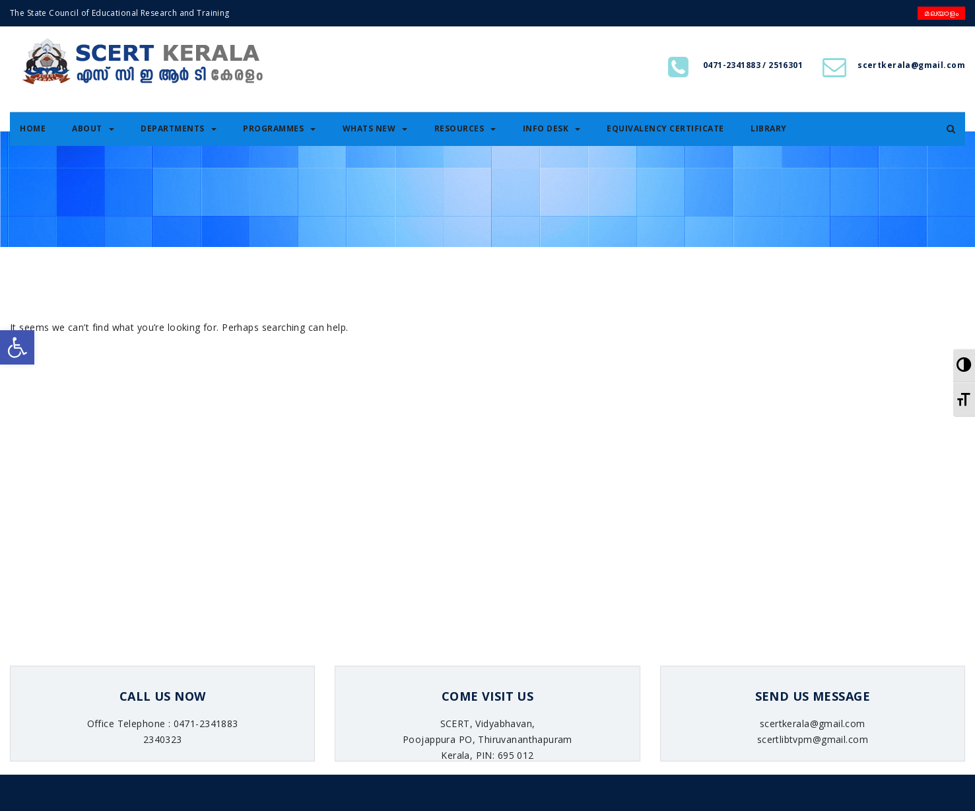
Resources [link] (465, 128)
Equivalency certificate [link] (665, 128)
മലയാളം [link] (941, 12)
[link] (17, 347)
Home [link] (33, 128)
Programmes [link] (279, 128)
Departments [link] (179, 128)
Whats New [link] (375, 128)
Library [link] (769, 128)
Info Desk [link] (552, 128)
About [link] (93, 128)
